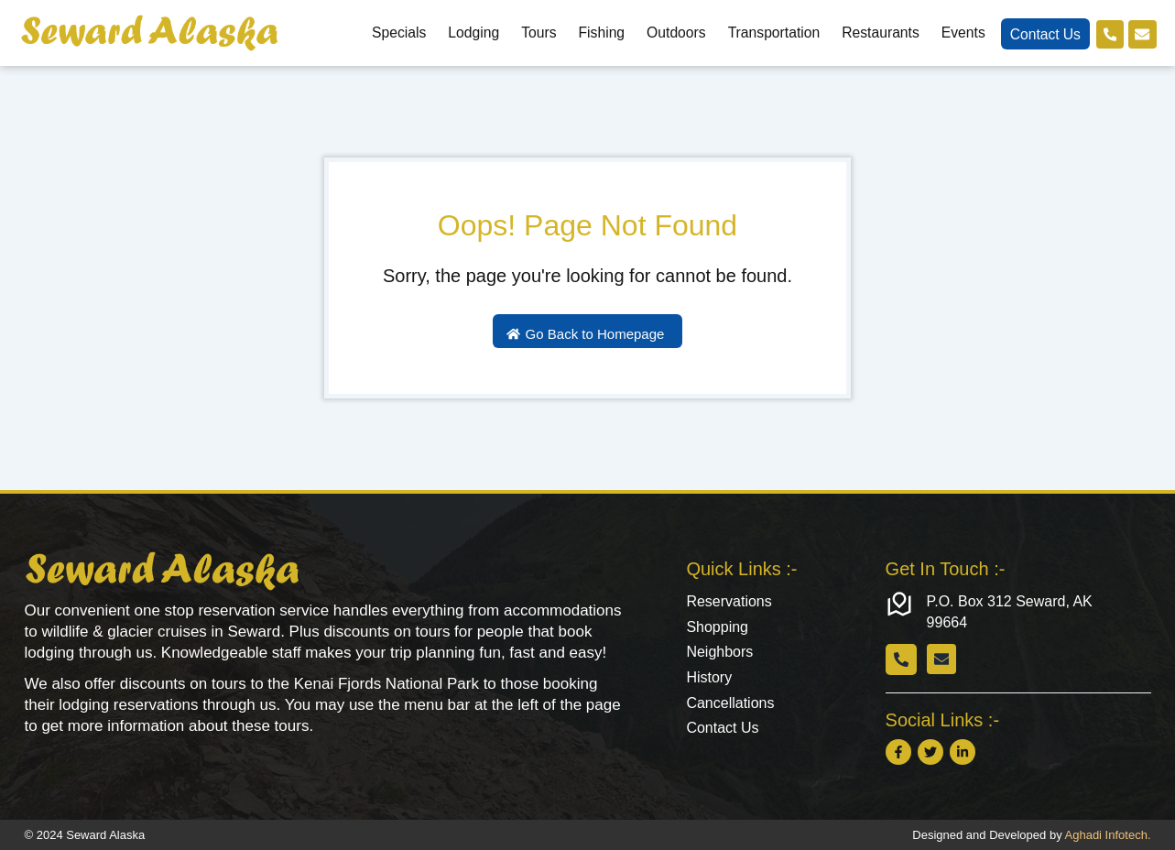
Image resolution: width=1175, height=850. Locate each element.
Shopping (717, 627)
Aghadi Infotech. (1108, 835)
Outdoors (675, 32)
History (709, 678)
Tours (537, 32)
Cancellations (730, 704)
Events (962, 32)
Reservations (728, 601)
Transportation (772, 32)
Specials (398, 32)
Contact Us (1043, 34)
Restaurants (880, 32)
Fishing (600, 32)
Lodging (472, 32)
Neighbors (719, 652)
